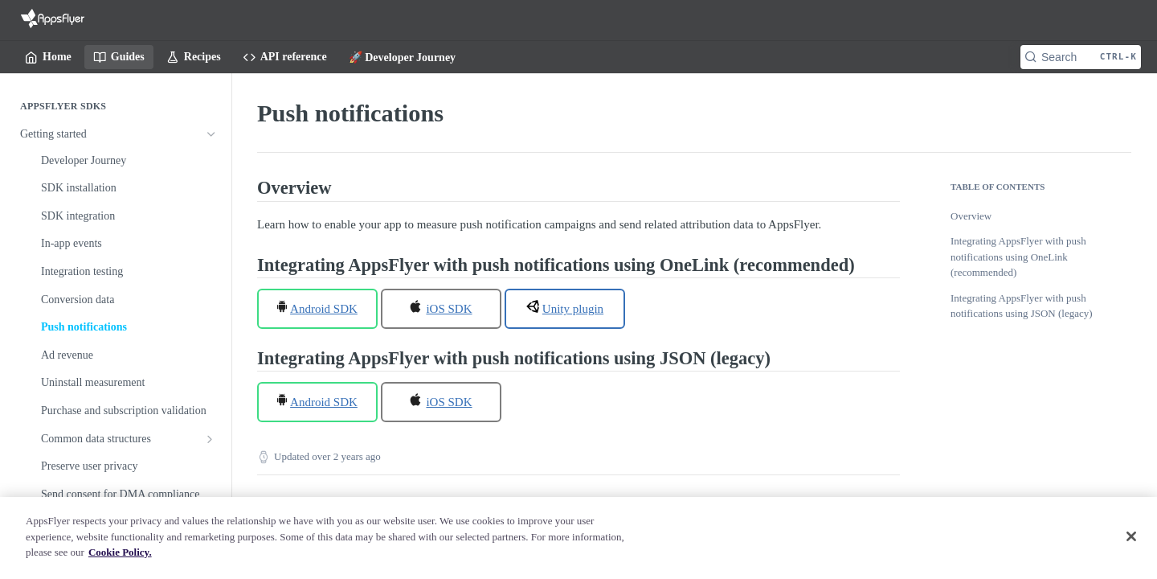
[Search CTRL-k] (1080, 57)
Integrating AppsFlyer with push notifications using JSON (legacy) (1022, 306)
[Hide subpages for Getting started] (211, 134)
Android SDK (324, 308)
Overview (971, 216)
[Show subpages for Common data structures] (209, 439)
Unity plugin (572, 308)
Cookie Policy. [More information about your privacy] (120, 552)
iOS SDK (449, 308)
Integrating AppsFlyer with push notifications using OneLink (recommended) (1018, 256)
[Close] (1131, 536)
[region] (578, 538)
